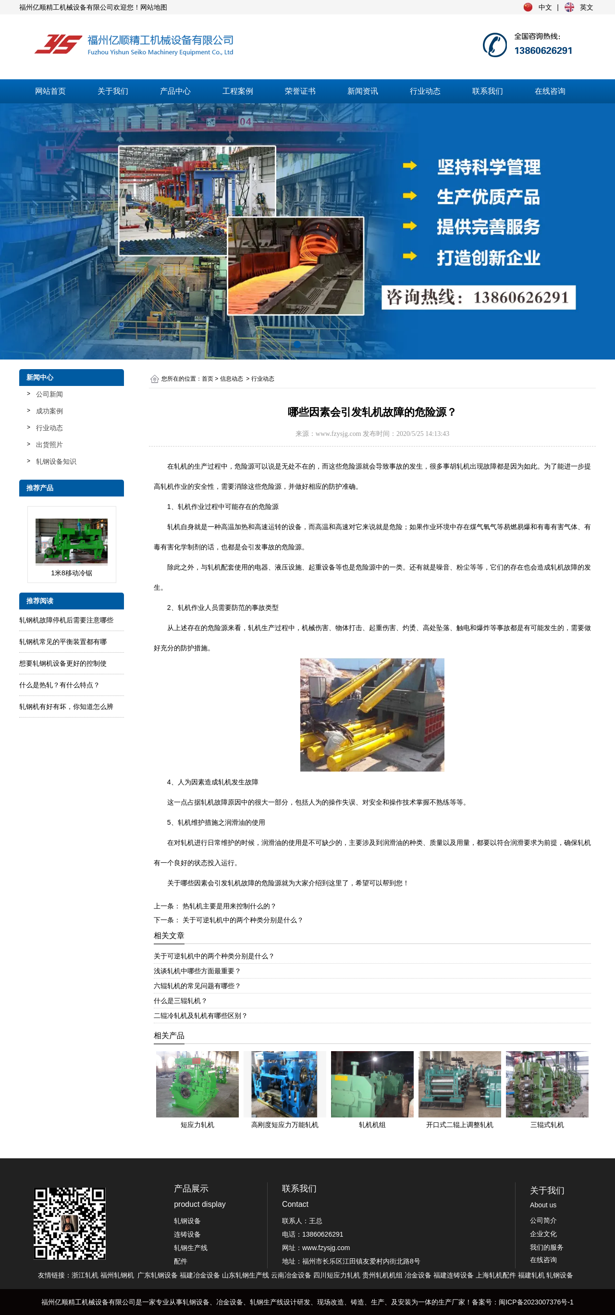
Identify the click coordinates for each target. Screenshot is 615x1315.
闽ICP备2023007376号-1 (536, 1302)
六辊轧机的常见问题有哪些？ (197, 986)
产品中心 (175, 91)
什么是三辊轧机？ (181, 1001)
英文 (586, 7)
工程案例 (237, 91)
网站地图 (153, 7)
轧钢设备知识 (56, 461)
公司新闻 (49, 394)
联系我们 (487, 91)
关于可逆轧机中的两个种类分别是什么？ (242, 920)
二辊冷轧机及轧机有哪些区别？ (201, 1015)
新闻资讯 (362, 91)
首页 (207, 378)
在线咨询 (550, 91)
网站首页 (50, 91)
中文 (545, 7)
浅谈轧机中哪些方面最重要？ (197, 971)
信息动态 (231, 378)
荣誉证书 (300, 91)
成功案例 (49, 411)
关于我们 (113, 91)
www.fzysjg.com (338, 433)
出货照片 (49, 444)
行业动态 (425, 91)
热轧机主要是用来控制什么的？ (229, 906)
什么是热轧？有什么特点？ (59, 685)
